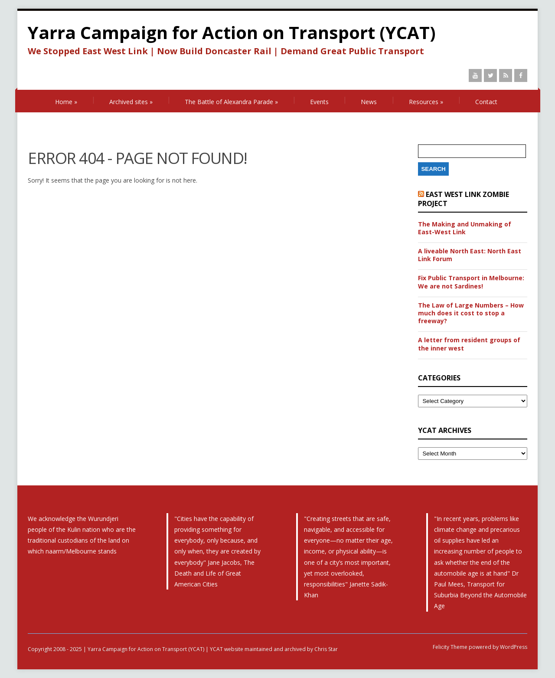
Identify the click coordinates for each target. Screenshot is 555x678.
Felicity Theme (450, 647)
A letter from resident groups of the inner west (469, 344)
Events (319, 102)
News (369, 102)
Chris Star (326, 649)
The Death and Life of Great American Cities (214, 573)
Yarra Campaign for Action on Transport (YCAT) (232, 32)
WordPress (513, 647)
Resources (426, 102)
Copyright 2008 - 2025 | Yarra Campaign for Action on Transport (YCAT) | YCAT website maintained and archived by (171, 649)
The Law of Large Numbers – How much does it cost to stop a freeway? (471, 313)
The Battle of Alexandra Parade (231, 102)
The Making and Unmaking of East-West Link (464, 228)
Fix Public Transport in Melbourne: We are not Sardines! (471, 282)
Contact (486, 102)
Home (66, 102)
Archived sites (131, 102)
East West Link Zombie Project (463, 199)
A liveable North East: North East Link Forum (469, 255)
